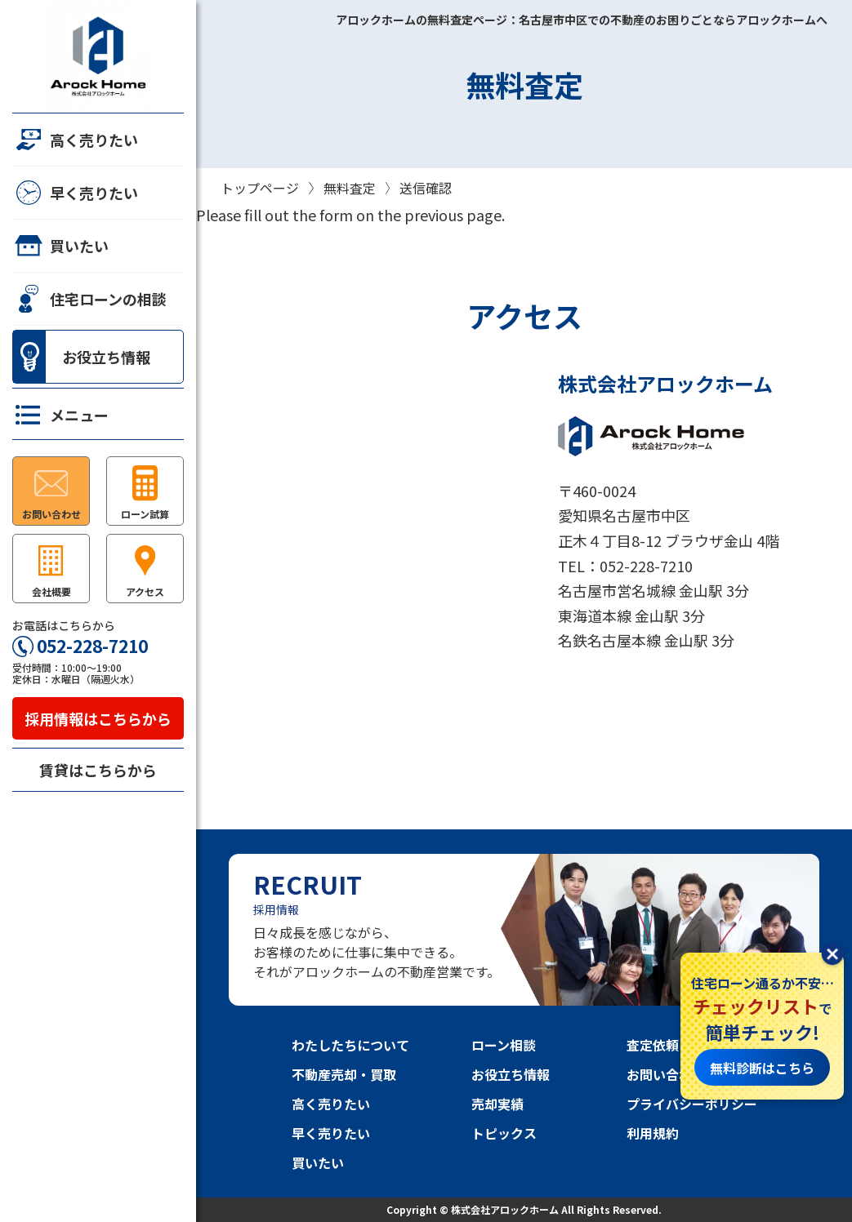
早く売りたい (75, 193)
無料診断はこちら (762, 1068)
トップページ (260, 187)
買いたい (60, 246)
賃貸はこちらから (98, 769)
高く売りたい (75, 139)
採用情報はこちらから (98, 718)
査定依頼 (653, 1045)
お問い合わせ (666, 1074)
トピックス (504, 1133)
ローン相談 (503, 1045)
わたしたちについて (350, 1045)
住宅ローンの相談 (89, 299)
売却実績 (497, 1103)
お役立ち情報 (81, 357)
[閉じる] (832, 956)
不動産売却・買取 (344, 1074)
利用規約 (653, 1133)
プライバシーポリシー (692, 1103)
